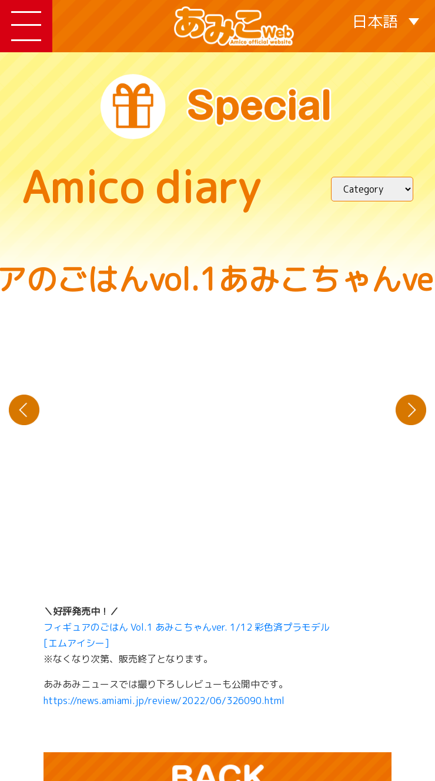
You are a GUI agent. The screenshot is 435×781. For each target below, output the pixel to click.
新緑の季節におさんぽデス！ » (411, 410)
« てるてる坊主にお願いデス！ (24, 410)
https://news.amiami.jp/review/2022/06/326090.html (164, 700)
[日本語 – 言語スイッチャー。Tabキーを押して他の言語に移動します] (385, 21)
